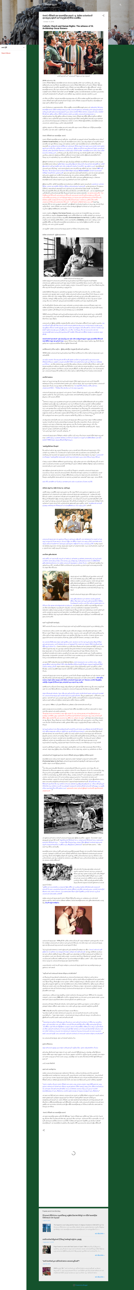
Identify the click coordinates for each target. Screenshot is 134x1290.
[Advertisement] (116, 40)
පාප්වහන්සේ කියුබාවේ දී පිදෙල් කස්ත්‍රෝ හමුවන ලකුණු (62, 1239)
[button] (103, 15)
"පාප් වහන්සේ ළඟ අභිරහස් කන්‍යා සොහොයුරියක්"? (61, 1261)
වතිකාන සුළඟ (50, 4)
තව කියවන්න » (100, 1233)
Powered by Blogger (80, 1285)
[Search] (120, 5)
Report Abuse (5, 53)
